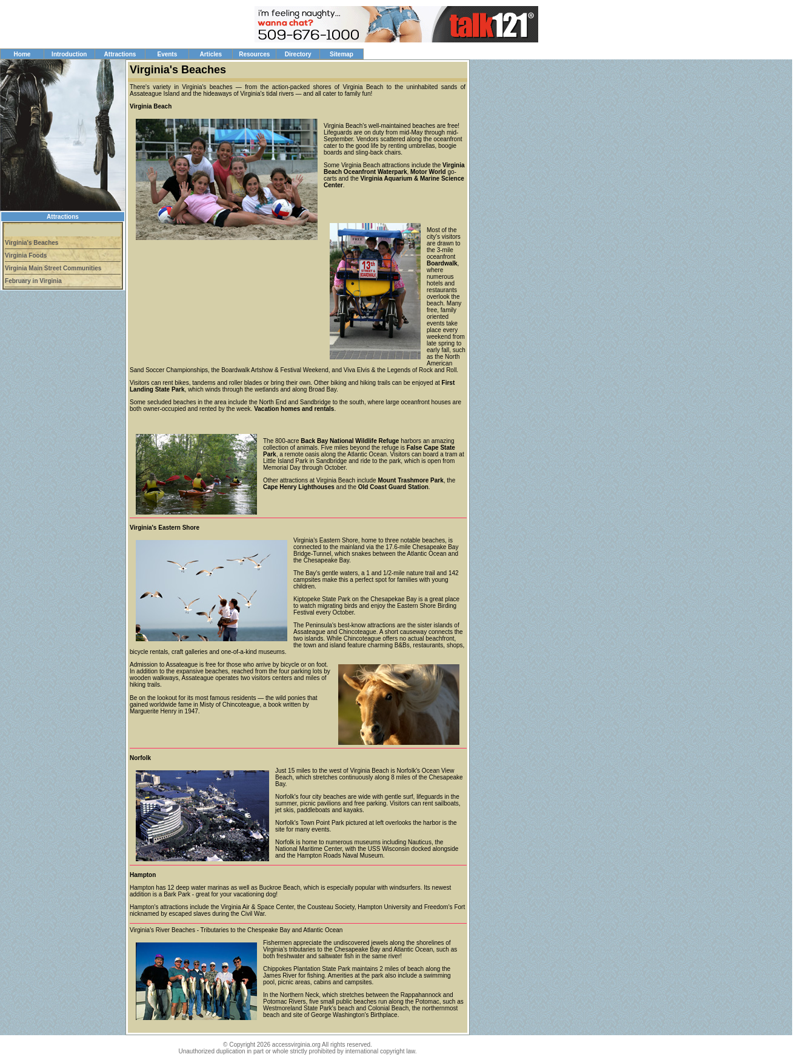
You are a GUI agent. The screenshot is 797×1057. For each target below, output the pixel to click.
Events (167, 54)
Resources (254, 54)
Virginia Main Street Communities (53, 268)
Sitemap (341, 54)
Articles (210, 54)
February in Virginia (33, 281)
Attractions (120, 54)
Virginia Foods (26, 255)
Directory (298, 54)
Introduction (69, 54)
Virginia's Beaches (31, 242)
